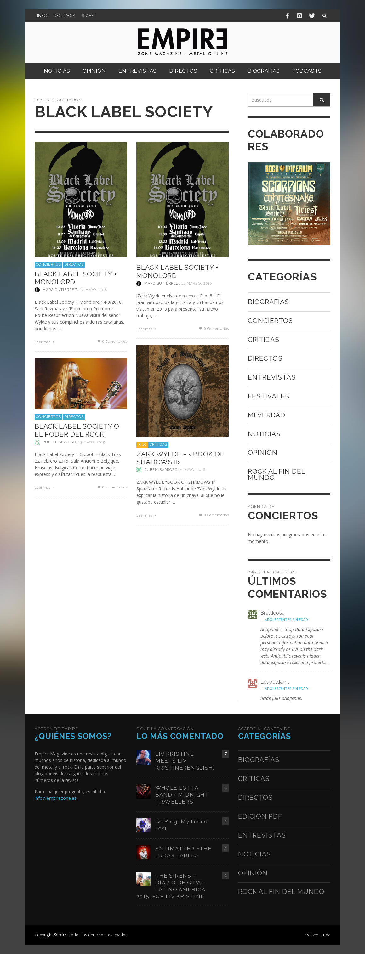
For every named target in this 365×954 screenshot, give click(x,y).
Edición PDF (260, 816)
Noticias (264, 434)
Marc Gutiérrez (60, 290)
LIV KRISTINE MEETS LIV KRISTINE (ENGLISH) (185, 761)
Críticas (158, 445)
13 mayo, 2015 (91, 442)
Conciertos (48, 264)
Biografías (268, 302)
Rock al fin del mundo (276, 474)
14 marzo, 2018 (196, 283)
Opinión (262, 452)
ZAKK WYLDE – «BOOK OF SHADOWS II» (180, 458)
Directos (74, 264)
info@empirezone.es (56, 798)
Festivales (268, 396)
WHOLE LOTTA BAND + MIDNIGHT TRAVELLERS (182, 795)
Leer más (45, 341)
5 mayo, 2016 (192, 470)
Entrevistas (272, 377)
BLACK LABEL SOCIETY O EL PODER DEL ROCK (77, 430)
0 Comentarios (111, 341)
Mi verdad (266, 415)
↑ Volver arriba (318, 934)
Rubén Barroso (161, 470)
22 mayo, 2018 (93, 290)
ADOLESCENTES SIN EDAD (286, 619)
